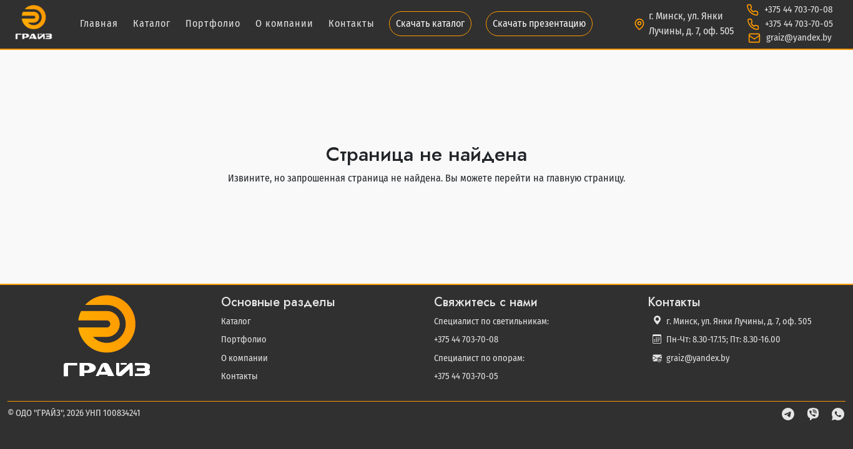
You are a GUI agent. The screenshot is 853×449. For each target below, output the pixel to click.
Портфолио (212, 23)
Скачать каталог (430, 23)
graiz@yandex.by (798, 37)
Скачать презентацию (539, 23)
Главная (99, 23)
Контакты (351, 23)
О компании (284, 23)
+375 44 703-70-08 (797, 9)
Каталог (151, 23)
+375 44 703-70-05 (797, 23)
